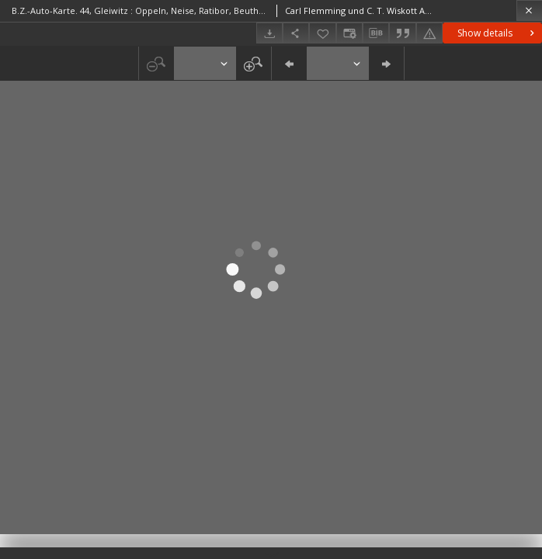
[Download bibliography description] (376, 33)
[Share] (296, 33)
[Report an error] (429, 33)
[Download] (269, 33)
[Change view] (349, 33)
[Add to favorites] (322, 33)
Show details (497, 33)
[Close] (529, 10)
